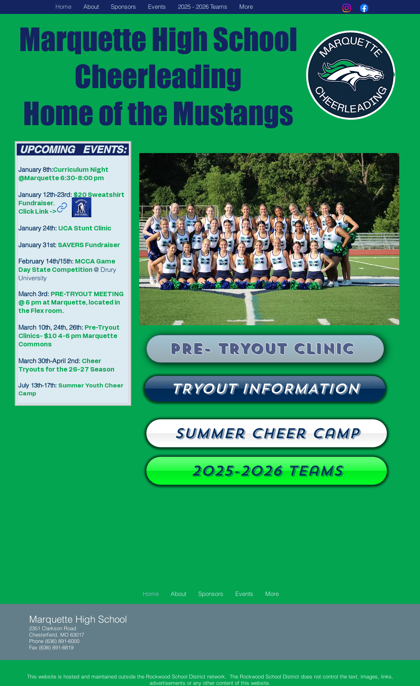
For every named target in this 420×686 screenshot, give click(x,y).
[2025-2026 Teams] (266, 471)
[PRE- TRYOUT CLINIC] (265, 349)
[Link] (62, 207)
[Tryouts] (265, 388)
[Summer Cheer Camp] (266, 433)
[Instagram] (346, 8)
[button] (269, 239)
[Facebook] (364, 8)
